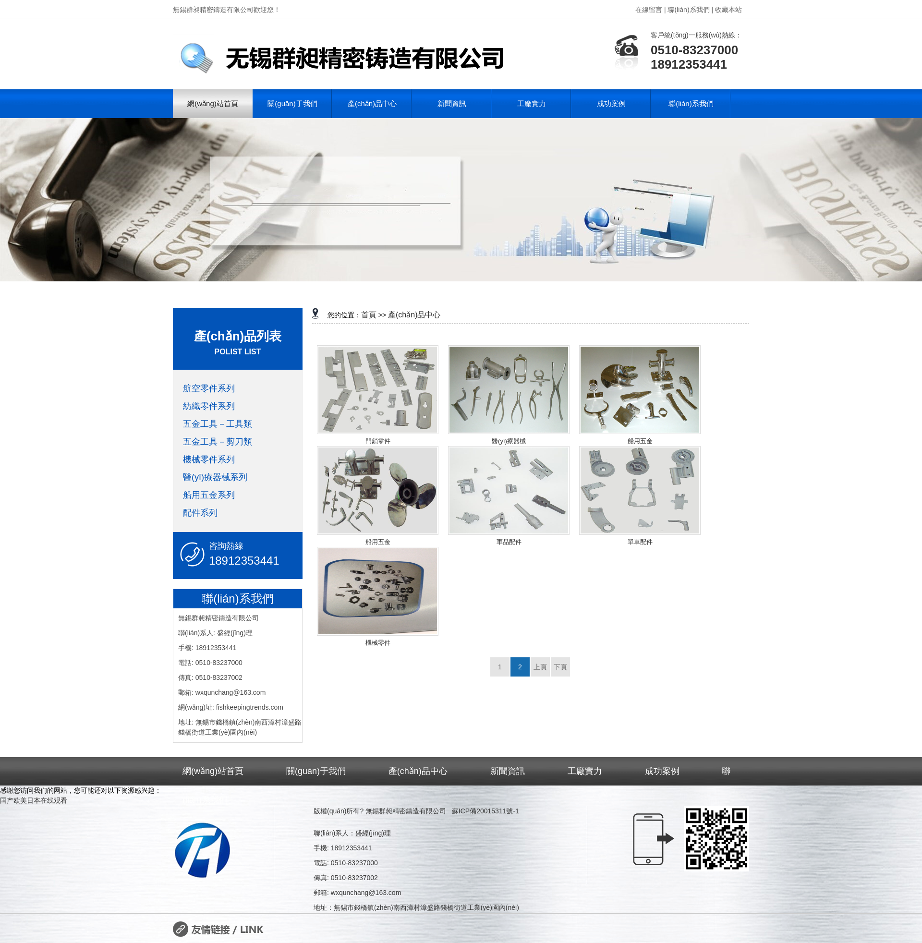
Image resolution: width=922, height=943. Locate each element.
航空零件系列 (209, 388)
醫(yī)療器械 (509, 441)
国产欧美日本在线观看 (33, 800)
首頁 (368, 315)
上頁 (540, 667)
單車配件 (640, 541)
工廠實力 (531, 103)
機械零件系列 (209, 459)
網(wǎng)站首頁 (212, 103)
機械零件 (377, 642)
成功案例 (611, 103)
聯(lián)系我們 (690, 103)
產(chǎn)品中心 (372, 103)
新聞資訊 (451, 103)
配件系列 (200, 513)
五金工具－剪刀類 (217, 442)
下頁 (560, 667)
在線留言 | (650, 9)
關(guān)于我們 (292, 103)
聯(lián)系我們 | (690, 9)
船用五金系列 (209, 495)
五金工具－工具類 (217, 424)
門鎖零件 (377, 441)
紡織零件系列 (209, 406)
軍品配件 (509, 541)
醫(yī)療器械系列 (215, 477)
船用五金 (640, 441)
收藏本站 (728, 9)
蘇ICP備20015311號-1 (485, 811)
